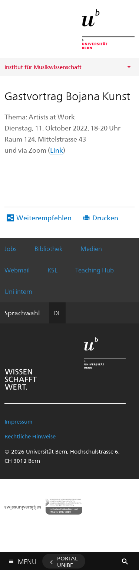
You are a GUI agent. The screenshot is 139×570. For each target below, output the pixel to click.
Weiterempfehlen (44, 217)
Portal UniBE (67, 561)
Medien (91, 248)
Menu (27, 560)
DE (57, 313)
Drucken (105, 217)
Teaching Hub (94, 270)
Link (56, 150)
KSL (52, 270)
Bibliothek (48, 248)
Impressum (18, 421)
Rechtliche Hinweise (30, 436)
